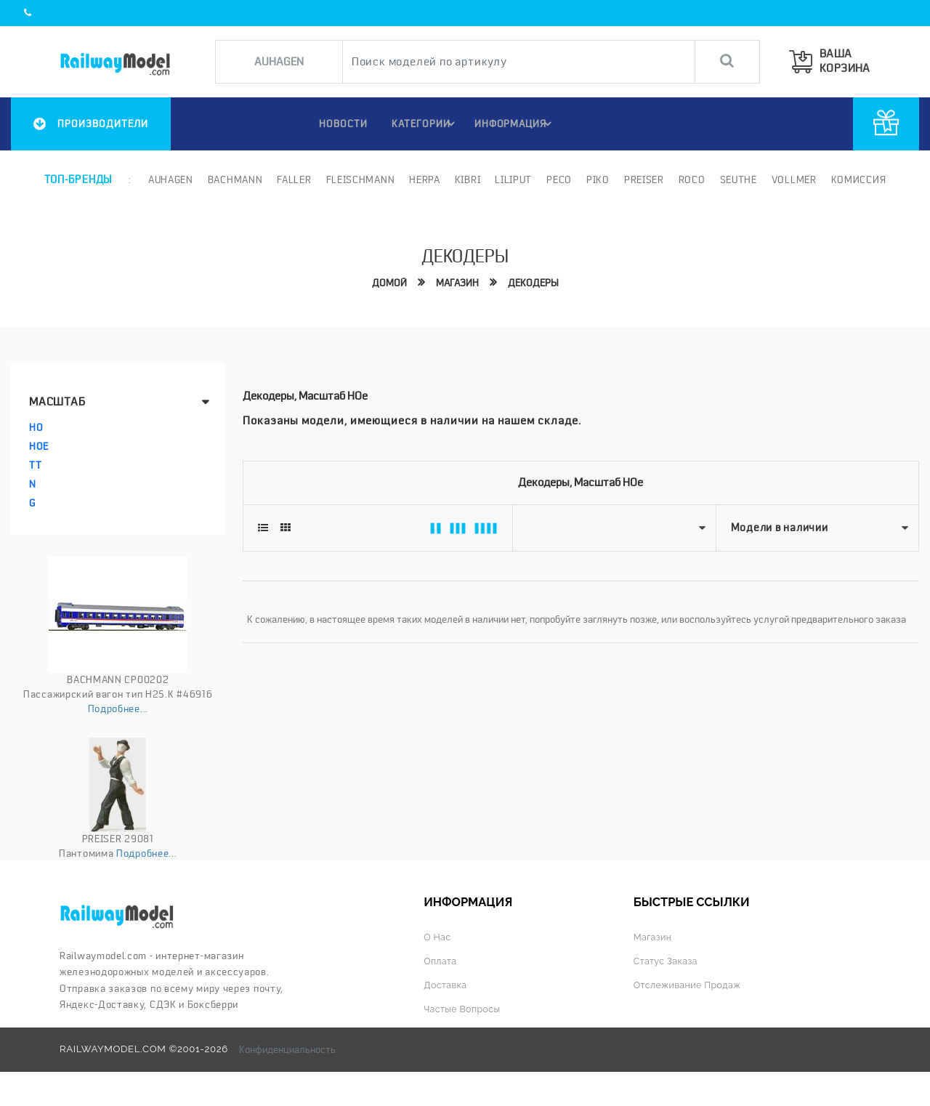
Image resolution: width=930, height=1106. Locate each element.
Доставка (446, 984)
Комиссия (857, 179)
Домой (387, 281)
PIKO (596, 179)
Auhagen (169, 179)
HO (36, 427)
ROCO (690, 179)
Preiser (643, 179)
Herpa (424, 179)
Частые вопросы (464, 1008)
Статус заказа (667, 961)
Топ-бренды (77, 179)
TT (35, 465)
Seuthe (737, 179)
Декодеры (534, 281)
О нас (438, 937)
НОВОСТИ (336, 123)
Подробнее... (118, 708)
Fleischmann (359, 179)
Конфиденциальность (287, 1048)
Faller (293, 179)
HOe (39, 446)
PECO (557, 179)
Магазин (456, 281)
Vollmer (792, 179)
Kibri (466, 179)
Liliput (512, 179)
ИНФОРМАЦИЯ (515, 123)
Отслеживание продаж (690, 984)
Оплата (441, 961)
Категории (424, 123)
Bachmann (234, 179)
